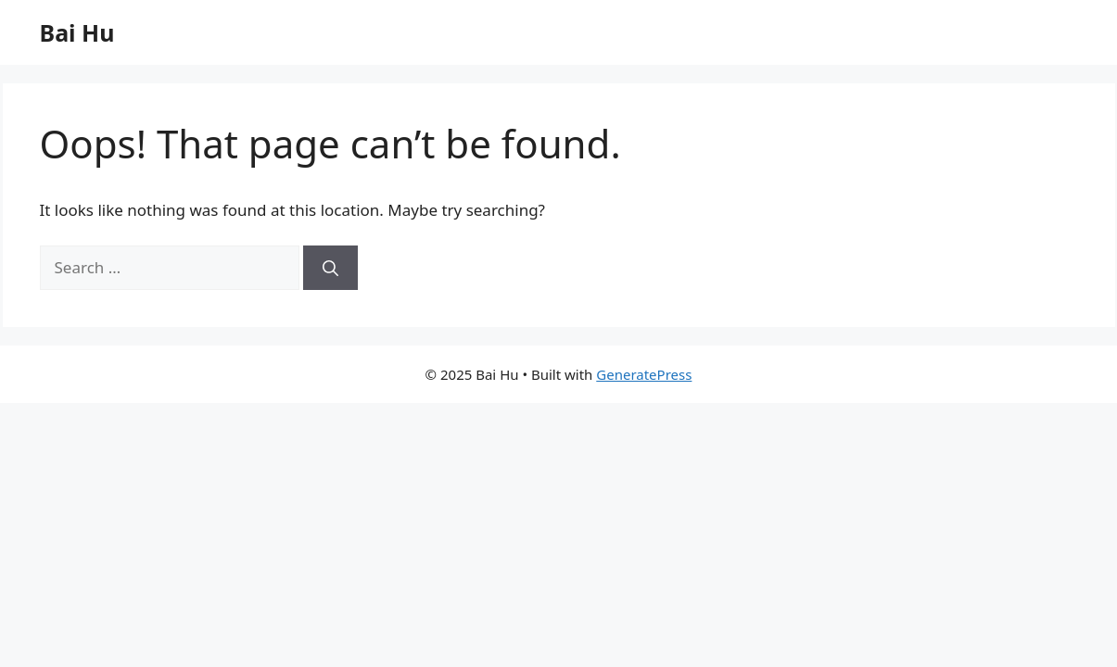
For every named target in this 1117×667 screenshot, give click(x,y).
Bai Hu (77, 32)
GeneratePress (644, 374)
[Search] (330, 267)
